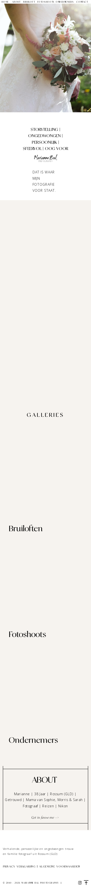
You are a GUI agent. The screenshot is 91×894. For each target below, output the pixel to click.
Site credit (11, 888)
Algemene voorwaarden (60, 866)
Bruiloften (25, 528)
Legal (67, 883)
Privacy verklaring (19, 866)
